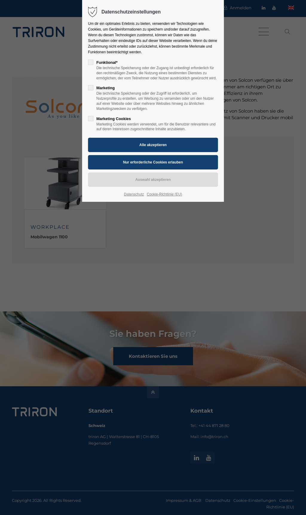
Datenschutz (134, 194)
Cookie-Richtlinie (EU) (164, 194)
